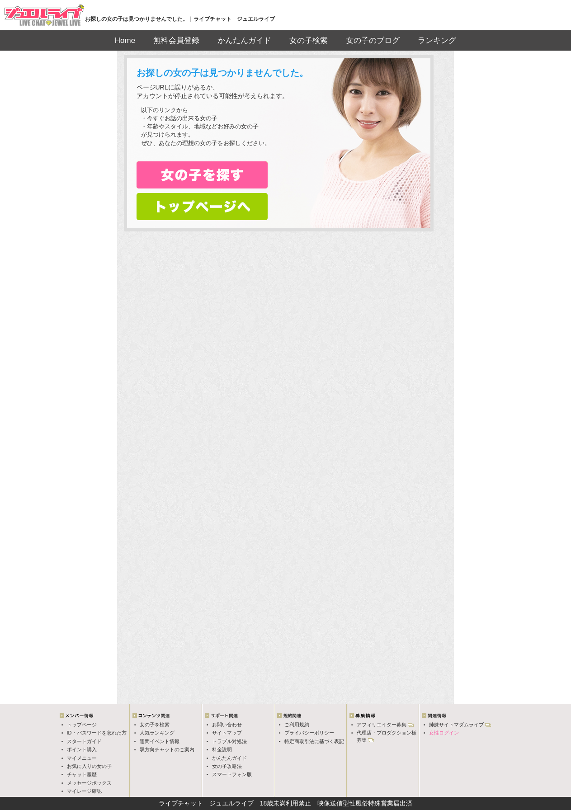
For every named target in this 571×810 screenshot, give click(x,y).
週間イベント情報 (159, 741)
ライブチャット (181, 803)
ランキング (437, 40)
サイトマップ (227, 732)
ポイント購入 (82, 749)
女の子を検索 (155, 724)
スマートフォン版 (232, 774)
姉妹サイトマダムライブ (456, 724)
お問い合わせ (227, 724)
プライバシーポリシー (309, 732)
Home (125, 40)
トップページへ (202, 206)
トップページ (82, 724)
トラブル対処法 (229, 741)
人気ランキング (157, 732)
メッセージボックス (89, 783)
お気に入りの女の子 (89, 766)
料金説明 (222, 749)
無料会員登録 (176, 40)
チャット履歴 (82, 774)
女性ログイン (444, 732)
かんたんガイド (244, 40)
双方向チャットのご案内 (167, 749)
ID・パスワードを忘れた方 (97, 732)
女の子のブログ (373, 40)
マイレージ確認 (84, 791)
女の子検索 (308, 40)
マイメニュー (82, 758)
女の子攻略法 (227, 766)
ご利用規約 (296, 724)
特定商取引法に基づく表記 (314, 741)
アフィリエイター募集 (381, 724)
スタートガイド (84, 741)
